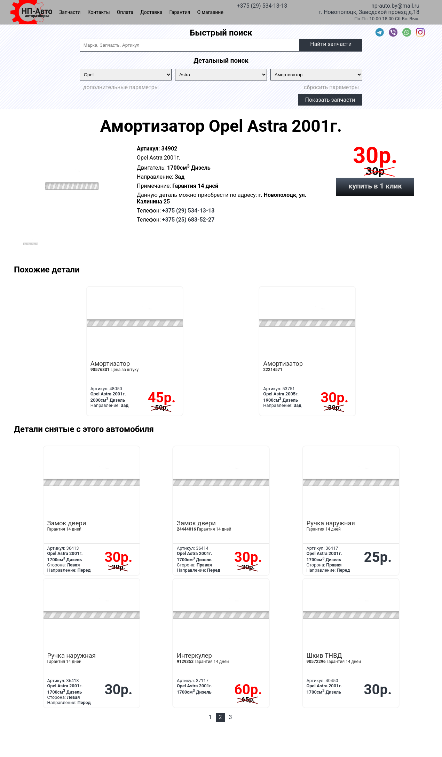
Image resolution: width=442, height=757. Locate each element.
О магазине (210, 12)
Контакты (98, 12)
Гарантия (179, 12)
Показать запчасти (330, 99)
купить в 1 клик (375, 186)
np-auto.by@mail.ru (395, 5)
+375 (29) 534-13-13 (262, 5)
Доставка (151, 12)
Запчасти (69, 12)
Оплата (125, 12)
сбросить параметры (331, 87)
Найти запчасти (331, 44)
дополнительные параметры (121, 87)
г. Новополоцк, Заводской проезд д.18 (368, 11)
